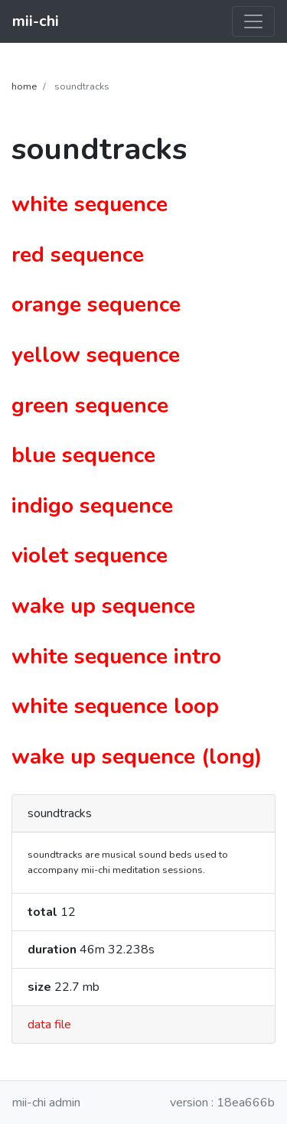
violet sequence (89, 555)
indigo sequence (92, 505)
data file (49, 1024)
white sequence (89, 204)
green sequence (89, 405)
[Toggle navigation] (253, 21)
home (24, 86)
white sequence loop (115, 706)
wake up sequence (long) (136, 756)
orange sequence (96, 304)
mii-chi (35, 21)
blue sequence (83, 455)
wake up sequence (103, 606)
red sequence (77, 254)
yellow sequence (95, 355)
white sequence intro (116, 656)
